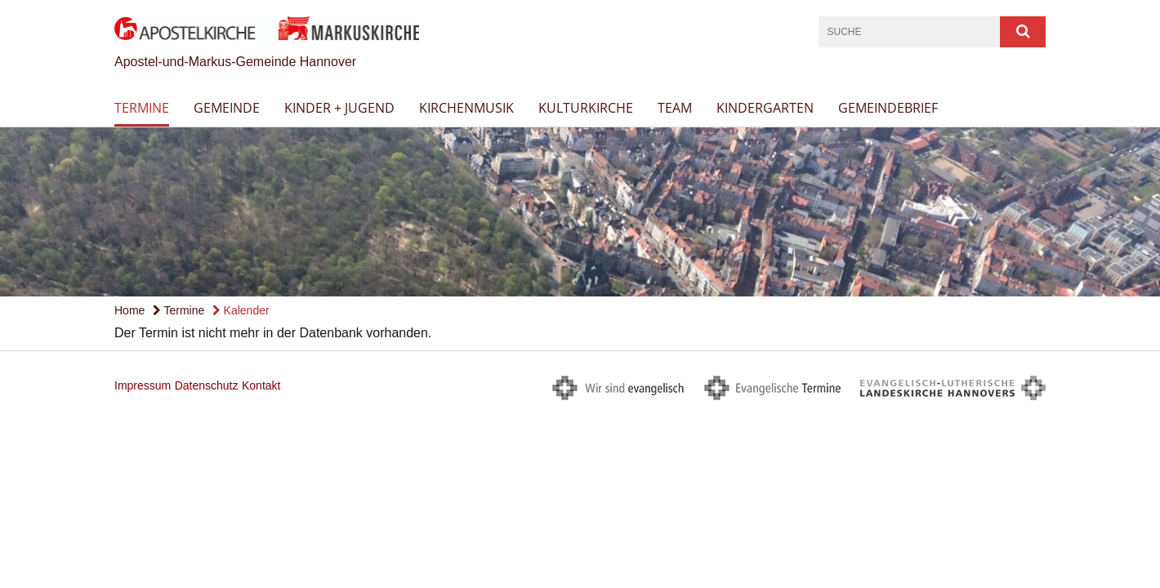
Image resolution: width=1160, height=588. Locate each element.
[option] (580, 211)
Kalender (241, 310)
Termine (141, 108)
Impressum (142, 385)
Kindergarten (765, 108)
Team (675, 108)
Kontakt (261, 385)
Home (129, 310)
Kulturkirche (585, 108)
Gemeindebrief (888, 108)
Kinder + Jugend (339, 108)
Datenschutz (207, 385)
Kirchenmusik (466, 108)
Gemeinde (227, 108)
